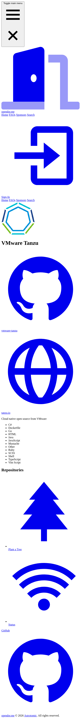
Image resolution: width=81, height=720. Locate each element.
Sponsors (21, 114)
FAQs (12, 114)
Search (31, 114)
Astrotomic (30, 715)
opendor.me (7, 715)
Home (4, 114)
